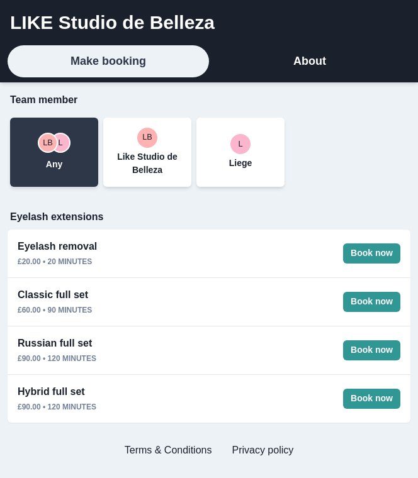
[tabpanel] (209, 280)
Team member (43, 99)
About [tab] (309, 61)
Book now (372, 253)
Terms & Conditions (168, 450)
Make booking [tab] (108, 61)
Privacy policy (262, 450)
